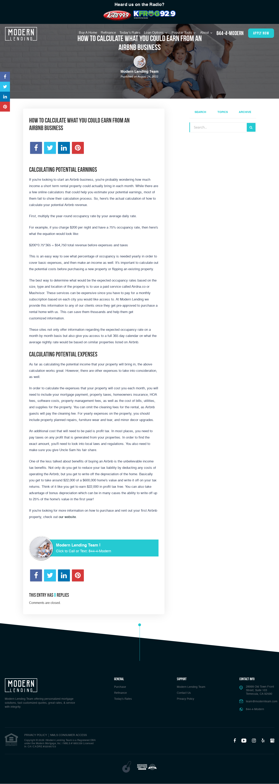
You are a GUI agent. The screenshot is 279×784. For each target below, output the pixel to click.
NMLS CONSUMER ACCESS (68, 735)
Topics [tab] (222, 112)
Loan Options (154, 32)
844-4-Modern (230, 33)
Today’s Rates (129, 32)
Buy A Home (88, 32)
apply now (261, 33)
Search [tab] (200, 112)
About (205, 32)
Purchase (120, 687)
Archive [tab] (245, 112)
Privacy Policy (185, 699)
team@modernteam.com (261, 701)
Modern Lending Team (191, 687)
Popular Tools (182, 32)
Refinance (108, 32)
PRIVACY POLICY (35, 735)
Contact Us (184, 693)
